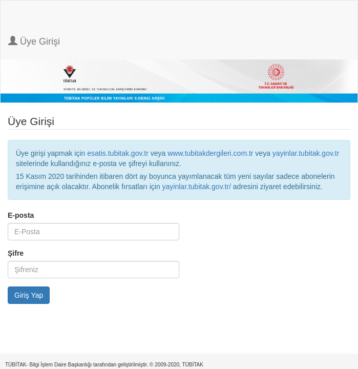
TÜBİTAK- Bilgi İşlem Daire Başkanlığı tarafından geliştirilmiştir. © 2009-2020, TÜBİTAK (104, 364)
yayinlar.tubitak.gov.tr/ (196, 186)
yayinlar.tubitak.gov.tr (305, 153)
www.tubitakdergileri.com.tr (210, 153)
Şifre (16, 253)
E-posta (21, 215)
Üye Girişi (34, 41)
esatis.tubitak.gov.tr (118, 153)
